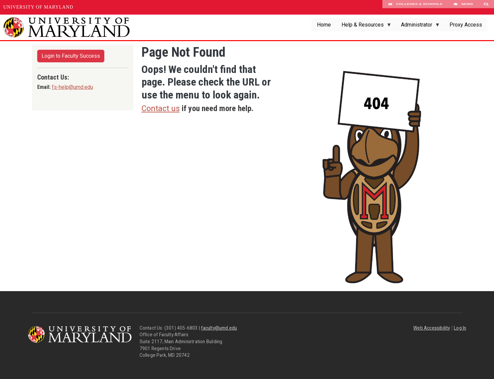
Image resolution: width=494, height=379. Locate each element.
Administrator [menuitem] (418, 27)
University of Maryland (38, 7)
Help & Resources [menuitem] (364, 27)
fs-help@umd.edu (72, 87)
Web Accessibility (431, 328)
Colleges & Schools (415, 7)
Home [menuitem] (324, 25)
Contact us (161, 108)
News (463, 7)
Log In (460, 328)
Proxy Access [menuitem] (465, 25)
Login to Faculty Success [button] (71, 56)
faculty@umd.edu (219, 328)
